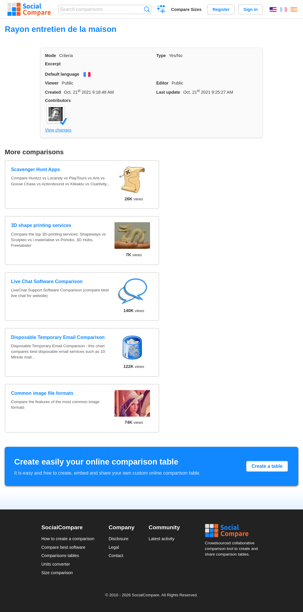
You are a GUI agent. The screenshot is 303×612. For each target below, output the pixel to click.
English (273, 9)
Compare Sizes (186, 9)
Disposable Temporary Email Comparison (57, 337)
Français (283, 9)
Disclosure (118, 538)
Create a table (267, 466)
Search (147, 9)
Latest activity (161, 538)
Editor (162, 83)
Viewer (52, 83)
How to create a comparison (67, 538)
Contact (116, 555)
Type (161, 55)
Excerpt (53, 63)
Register (221, 9)
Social (233, 531)
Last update (168, 92)
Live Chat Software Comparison (47, 281)
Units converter (55, 564)
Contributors (58, 100)
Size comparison (57, 572)
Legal (114, 547)
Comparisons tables (60, 555)
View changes (58, 130)
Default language (62, 74)
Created (53, 92)
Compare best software (63, 547)
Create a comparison (161, 10)
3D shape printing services (41, 225)
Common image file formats (42, 393)
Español (293, 9)
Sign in (251, 9)
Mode (50, 55)
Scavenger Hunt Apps (35, 169)
